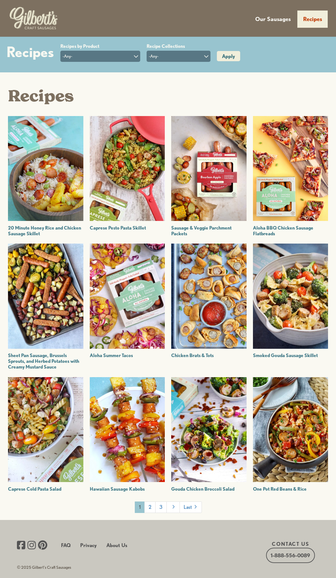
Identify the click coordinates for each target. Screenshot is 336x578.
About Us (116, 545)
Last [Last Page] (191, 506)
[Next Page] (173, 507)
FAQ (66, 545)
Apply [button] (228, 56)
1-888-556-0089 (290, 555)
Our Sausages (273, 19)
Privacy (88, 545)
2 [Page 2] (150, 507)
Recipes (312, 19)
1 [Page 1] (140, 507)
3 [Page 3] (161, 507)
